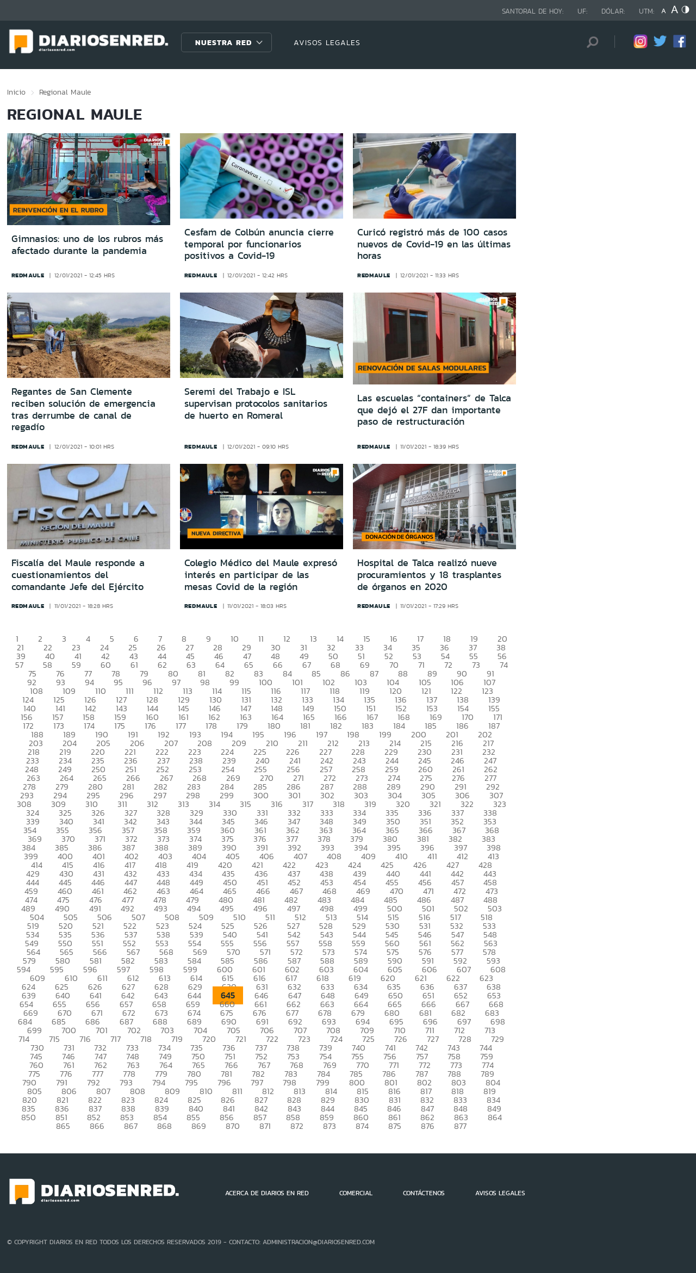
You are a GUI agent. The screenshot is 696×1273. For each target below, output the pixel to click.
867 (131, 1126)
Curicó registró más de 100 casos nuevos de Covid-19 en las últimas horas (434, 244)
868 (164, 1126)
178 (211, 725)
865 (63, 1126)
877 (460, 1126)
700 (68, 1030)
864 (495, 1117)
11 (261, 638)
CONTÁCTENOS (424, 1193)
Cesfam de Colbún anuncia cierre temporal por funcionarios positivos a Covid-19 (259, 244)
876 (427, 1126)
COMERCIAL (355, 1193)
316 (277, 804)
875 (394, 1126)
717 (115, 1039)
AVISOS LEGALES (327, 42)
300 (261, 795)
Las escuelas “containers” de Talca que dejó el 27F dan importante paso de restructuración (434, 410)
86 (345, 673)
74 (504, 664)
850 (28, 1117)
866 (97, 1126)
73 (476, 664)
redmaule (28, 275)
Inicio (16, 92)
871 (265, 1126)
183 (368, 725)
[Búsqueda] (590, 42)
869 (198, 1126)
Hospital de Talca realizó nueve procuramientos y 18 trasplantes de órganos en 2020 (429, 574)
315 (245, 804)
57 (19, 664)
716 (85, 1039)
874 (362, 1126)
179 (242, 725)
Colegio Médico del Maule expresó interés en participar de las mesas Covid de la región (260, 574)
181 (305, 725)
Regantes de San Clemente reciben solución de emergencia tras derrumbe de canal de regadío (83, 409)
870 (233, 1126)
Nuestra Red (223, 42)
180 (274, 725)
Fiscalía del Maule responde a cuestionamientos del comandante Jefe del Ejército (78, 574)
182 (336, 725)
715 (54, 1039)
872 (296, 1126)
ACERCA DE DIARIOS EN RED (267, 1193)
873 (329, 1126)
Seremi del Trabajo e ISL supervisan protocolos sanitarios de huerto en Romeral (255, 403)
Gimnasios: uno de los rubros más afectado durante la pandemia (87, 245)
